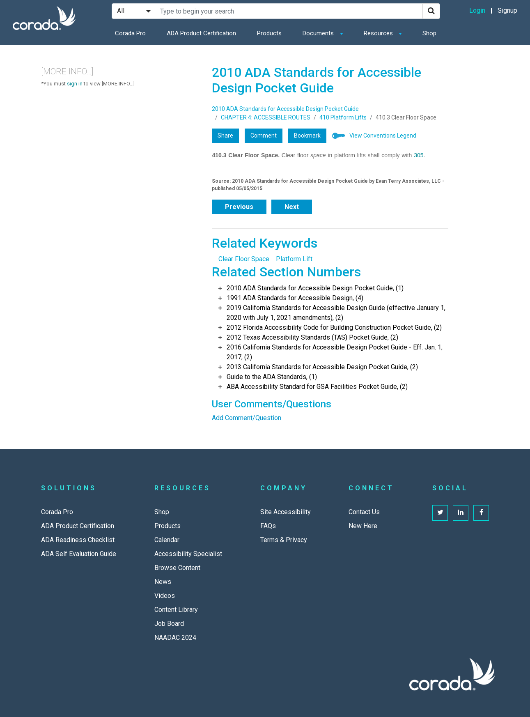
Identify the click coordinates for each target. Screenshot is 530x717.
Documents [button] (319, 33)
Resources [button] (379, 33)
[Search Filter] (133, 11)
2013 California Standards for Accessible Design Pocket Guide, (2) (322, 367)
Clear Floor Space (243, 259)
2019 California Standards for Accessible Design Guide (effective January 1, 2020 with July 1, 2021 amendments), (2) (336, 313)
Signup (507, 10)
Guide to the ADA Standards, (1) (272, 377)
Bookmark (307, 135)
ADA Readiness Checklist (78, 540)
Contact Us (364, 512)
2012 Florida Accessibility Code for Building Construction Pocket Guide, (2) (334, 327)
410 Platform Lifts (343, 117)
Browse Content (177, 568)
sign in (75, 83)
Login (477, 10)
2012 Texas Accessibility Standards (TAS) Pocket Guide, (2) (312, 337)
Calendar (166, 540)
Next (292, 207)
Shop (429, 33)
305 (418, 155)
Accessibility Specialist (188, 554)
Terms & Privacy (283, 540)
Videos (164, 596)
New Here (363, 526)
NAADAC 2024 (175, 637)
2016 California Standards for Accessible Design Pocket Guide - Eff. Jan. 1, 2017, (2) (335, 352)
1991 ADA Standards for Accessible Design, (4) (295, 298)
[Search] (431, 11)
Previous (239, 207)
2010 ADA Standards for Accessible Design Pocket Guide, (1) (315, 288)
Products (269, 33)
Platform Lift (294, 259)
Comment (263, 135)
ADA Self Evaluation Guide (78, 554)
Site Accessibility (285, 512)
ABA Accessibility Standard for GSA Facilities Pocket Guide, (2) (317, 387)
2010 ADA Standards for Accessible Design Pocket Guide (285, 109)
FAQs (268, 526)
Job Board (169, 623)
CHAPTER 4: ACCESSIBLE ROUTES (265, 117)
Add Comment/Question (246, 418)
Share (225, 135)
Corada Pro (130, 33)
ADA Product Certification (201, 33)
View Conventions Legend (382, 135)
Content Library (176, 610)
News (162, 582)
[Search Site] (289, 11)
